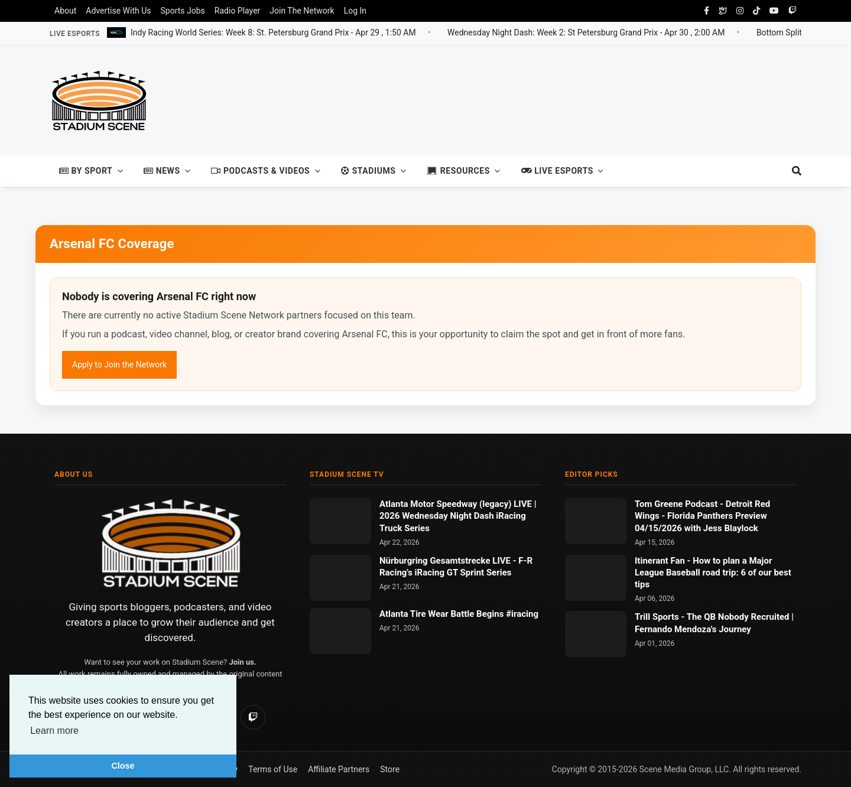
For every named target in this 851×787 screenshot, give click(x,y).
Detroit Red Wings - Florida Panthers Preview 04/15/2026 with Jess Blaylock (702, 516)
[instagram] (740, 11)
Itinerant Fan (661, 560)
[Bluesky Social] (723, 11)
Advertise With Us (118, 10)
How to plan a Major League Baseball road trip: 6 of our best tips (713, 572)
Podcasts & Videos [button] (260, 170)
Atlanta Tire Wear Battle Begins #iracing (458, 614)
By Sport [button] (85, 170)
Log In (355, 10)
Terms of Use (272, 769)
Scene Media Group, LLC (684, 769)
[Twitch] (253, 717)
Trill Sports (658, 617)
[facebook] (706, 11)
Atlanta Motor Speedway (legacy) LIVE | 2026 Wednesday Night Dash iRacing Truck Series (457, 516)
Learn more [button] (54, 731)
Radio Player (237, 10)
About (65, 10)
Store (389, 769)
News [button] (162, 170)
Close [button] (122, 765)
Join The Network (301, 10)
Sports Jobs (183, 10)
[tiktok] (756, 11)
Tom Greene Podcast (677, 504)
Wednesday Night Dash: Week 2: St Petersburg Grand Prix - (586, 32)
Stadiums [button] (368, 170)
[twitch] (792, 11)
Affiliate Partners (338, 769)
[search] (791, 171)
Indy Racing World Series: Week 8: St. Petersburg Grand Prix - (273, 32)
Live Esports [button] (557, 170)
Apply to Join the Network (119, 364)
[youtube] (774, 11)
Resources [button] (458, 170)
